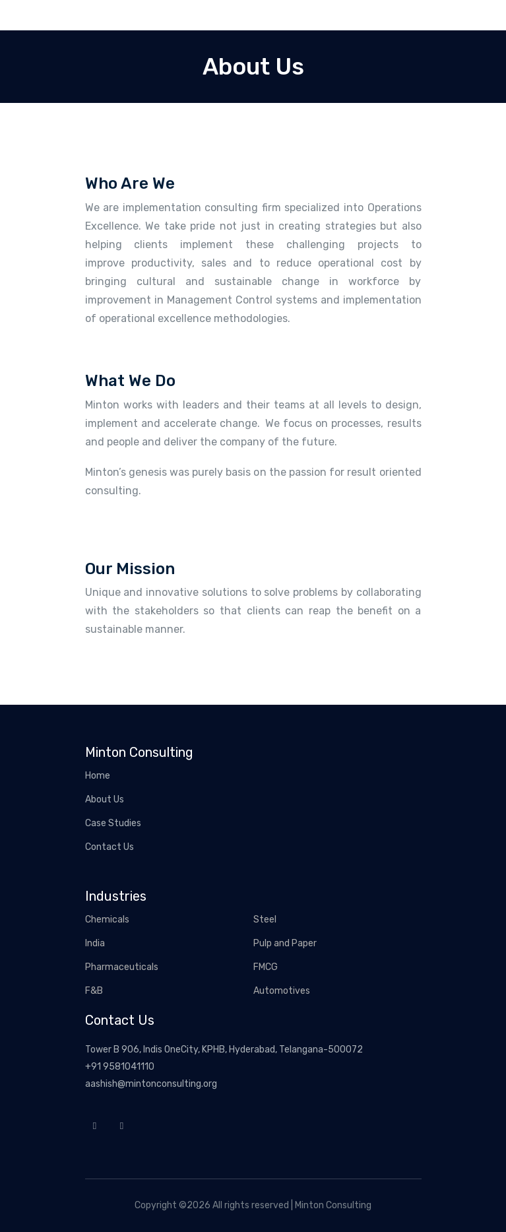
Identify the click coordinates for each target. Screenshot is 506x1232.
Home (97, 775)
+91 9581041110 (119, 1066)
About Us (104, 799)
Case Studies (113, 823)
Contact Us (109, 847)
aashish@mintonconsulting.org (151, 1083)
